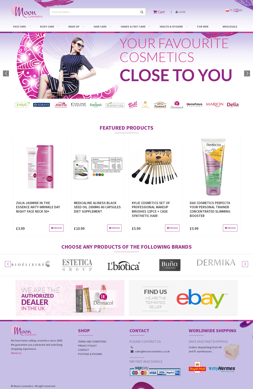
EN (238, 10)
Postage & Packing (90, 346)
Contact (83, 342)
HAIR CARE (100, 26)
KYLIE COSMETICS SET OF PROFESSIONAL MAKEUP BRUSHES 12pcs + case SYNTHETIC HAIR (151, 202)
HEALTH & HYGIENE (171, 26)
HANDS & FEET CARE (133, 26)
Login (180, 12)
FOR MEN (202, 26)
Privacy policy (87, 338)
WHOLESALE (230, 26)
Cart (159, 11)
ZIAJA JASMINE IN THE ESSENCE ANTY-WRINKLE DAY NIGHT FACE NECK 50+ (38, 199)
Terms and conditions (92, 334)
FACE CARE (19, 26)
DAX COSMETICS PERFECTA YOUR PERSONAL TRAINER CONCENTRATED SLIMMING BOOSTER (210, 202)
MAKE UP (73, 26)
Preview (56, 220)
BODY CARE (47, 26)
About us (16, 345)
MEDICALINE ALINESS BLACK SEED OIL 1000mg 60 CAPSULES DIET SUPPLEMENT (97, 199)
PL (229, 10)
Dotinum (36, 383)
